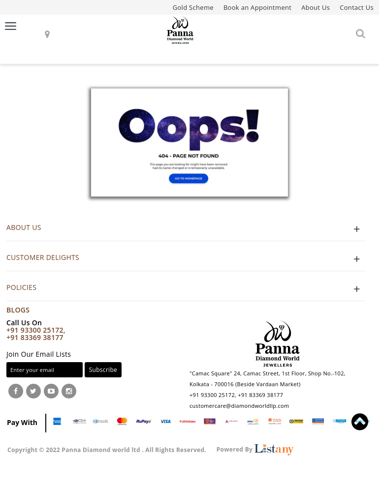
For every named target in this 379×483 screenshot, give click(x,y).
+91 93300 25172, (35, 330)
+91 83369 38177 (34, 337)
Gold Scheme (193, 7)
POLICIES (185, 289)
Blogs (18, 309)
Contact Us (357, 7)
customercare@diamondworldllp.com (239, 405)
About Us (315, 7)
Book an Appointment (257, 7)
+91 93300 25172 (212, 394)
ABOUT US (185, 229)
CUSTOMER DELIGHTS (185, 259)
